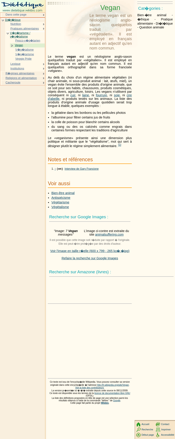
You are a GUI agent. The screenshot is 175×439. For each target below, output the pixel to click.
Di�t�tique (13, 20)
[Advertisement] (68, 14)
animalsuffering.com (109, 235)
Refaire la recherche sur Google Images (90, 258)
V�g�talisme (24, 49)
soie (117, 95)
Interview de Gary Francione (82, 169)
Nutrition (15, 24)
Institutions (17, 68)
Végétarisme (60, 203)
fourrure (101, 95)
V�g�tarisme (24, 54)
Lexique (15, 63)
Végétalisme (60, 207)
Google (117, 401)
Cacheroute (13, 82)
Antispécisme (60, 198)
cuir (72, 95)
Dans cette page (16, 14)
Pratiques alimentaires (24, 28)
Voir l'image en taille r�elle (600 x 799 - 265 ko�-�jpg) (90, 251)
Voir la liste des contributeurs (89, 388)
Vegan (19, 45)
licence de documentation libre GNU (112, 393)
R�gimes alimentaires (20, 73)
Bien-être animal (63, 193)
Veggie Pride (23, 58)
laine (85, 95)
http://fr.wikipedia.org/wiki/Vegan (113, 385)
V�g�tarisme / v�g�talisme (20, 34)
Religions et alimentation (21, 78)
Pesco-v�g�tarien (27, 40)
